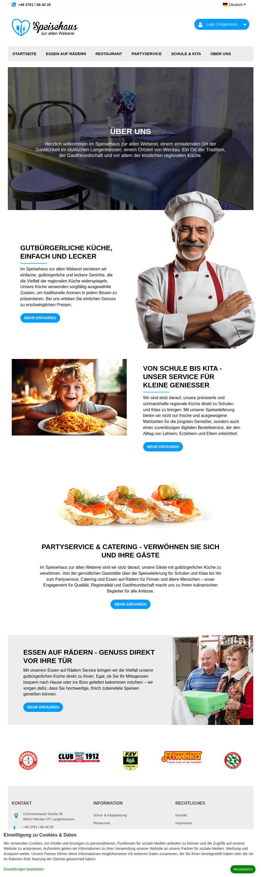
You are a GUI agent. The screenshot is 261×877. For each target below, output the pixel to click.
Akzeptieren (243, 869)
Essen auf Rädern (66, 53)
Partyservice (147, 53)
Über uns (221, 53)
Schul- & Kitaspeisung (110, 815)
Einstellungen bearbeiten (24, 869)
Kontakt (181, 815)
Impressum (183, 823)
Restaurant (108, 53)
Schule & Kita (186, 53)
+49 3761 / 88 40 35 (31, 4)
